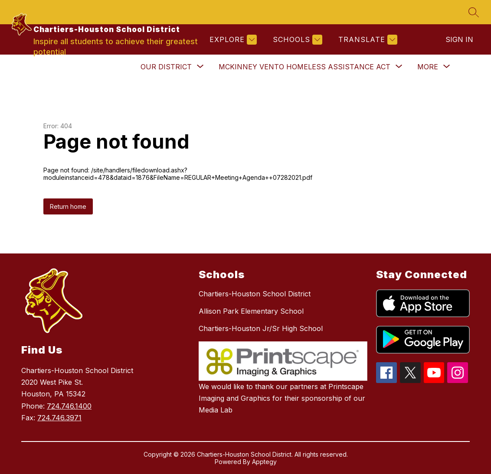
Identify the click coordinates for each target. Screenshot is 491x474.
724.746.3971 (59, 417)
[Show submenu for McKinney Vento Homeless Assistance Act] (304, 67)
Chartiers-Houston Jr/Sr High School (261, 328)
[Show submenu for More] (427, 67)
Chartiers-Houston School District (255, 293)
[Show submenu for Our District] (166, 67)
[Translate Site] (366, 39)
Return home (68, 206)
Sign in (459, 39)
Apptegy (264, 461)
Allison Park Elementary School (251, 311)
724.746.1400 (69, 406)
